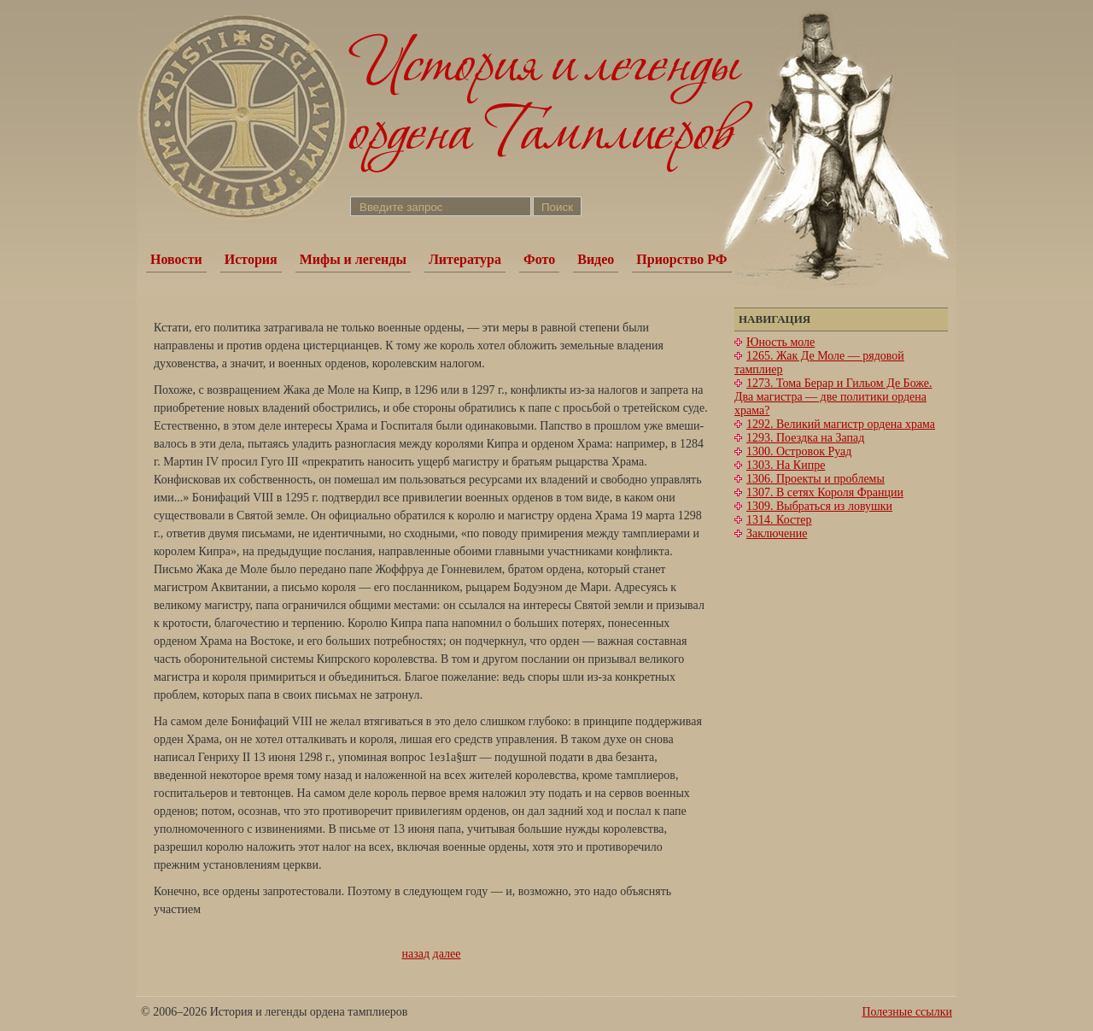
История (251, 259)
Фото (539, 259)
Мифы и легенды (353, 259)
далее (447, 953)
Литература (465, 259)
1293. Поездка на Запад (805, 437)
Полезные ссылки (907, 1011)
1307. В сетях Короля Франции (824, 492)
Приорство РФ (681, 259)
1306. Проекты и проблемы (815, 478)
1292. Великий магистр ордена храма (840, 424)
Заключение (776, 533)
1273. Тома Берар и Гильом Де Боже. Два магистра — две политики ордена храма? (833, 397)
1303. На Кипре (785, 465)
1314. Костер (779, 519)
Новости (176, 259)
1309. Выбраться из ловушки (819, 506)
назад (416, 953)
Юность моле (780, 342)
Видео (595, 259)
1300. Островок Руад (798, 451)
